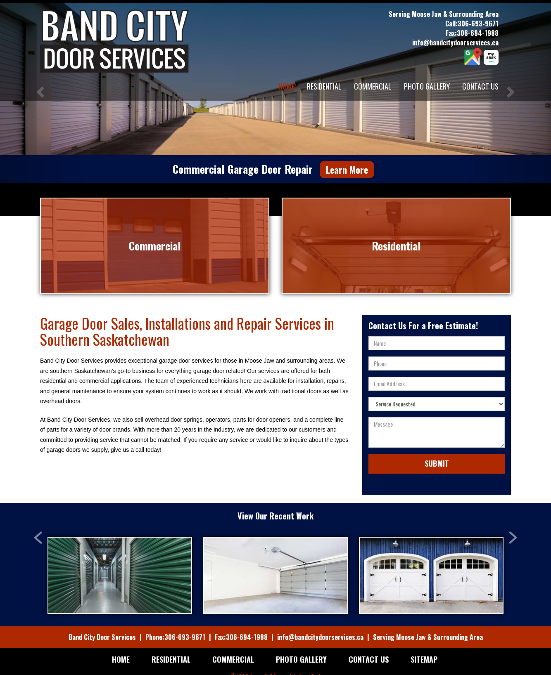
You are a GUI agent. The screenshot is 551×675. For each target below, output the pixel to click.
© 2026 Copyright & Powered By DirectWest (275, 664)
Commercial (373, 86)
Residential (324, 86)
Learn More (347, 169)
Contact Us (480, 86)
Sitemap (424, 648)
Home (286, 86)
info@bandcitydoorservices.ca (455, 42)
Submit (437, 452)
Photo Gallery (427, 86)
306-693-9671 (478, 23)
